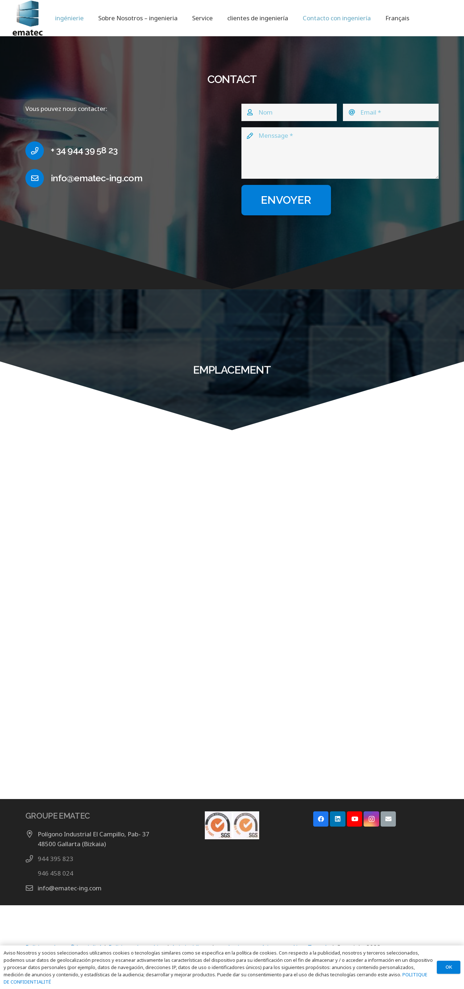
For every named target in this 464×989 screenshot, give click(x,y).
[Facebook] (321, 819)
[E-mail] (388, 819)
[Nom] (289, 112)
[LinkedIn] (337, 819)
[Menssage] (340, 153)
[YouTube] (354, 819)
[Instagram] (371, 819)
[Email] (391, 112)
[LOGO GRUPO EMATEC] (26, 18)
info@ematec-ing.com (70, 888)
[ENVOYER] (286, 200)
